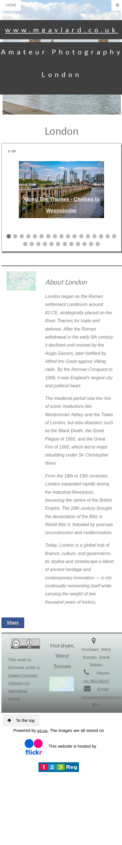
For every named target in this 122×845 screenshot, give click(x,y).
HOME (11, 5)
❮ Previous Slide (22, 185)
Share (13, 622)
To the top (21, 720)
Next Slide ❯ (103, 185)
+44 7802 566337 (96, 681)
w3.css (42, 731)
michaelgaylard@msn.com (101, 697)
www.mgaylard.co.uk (61, 29)
